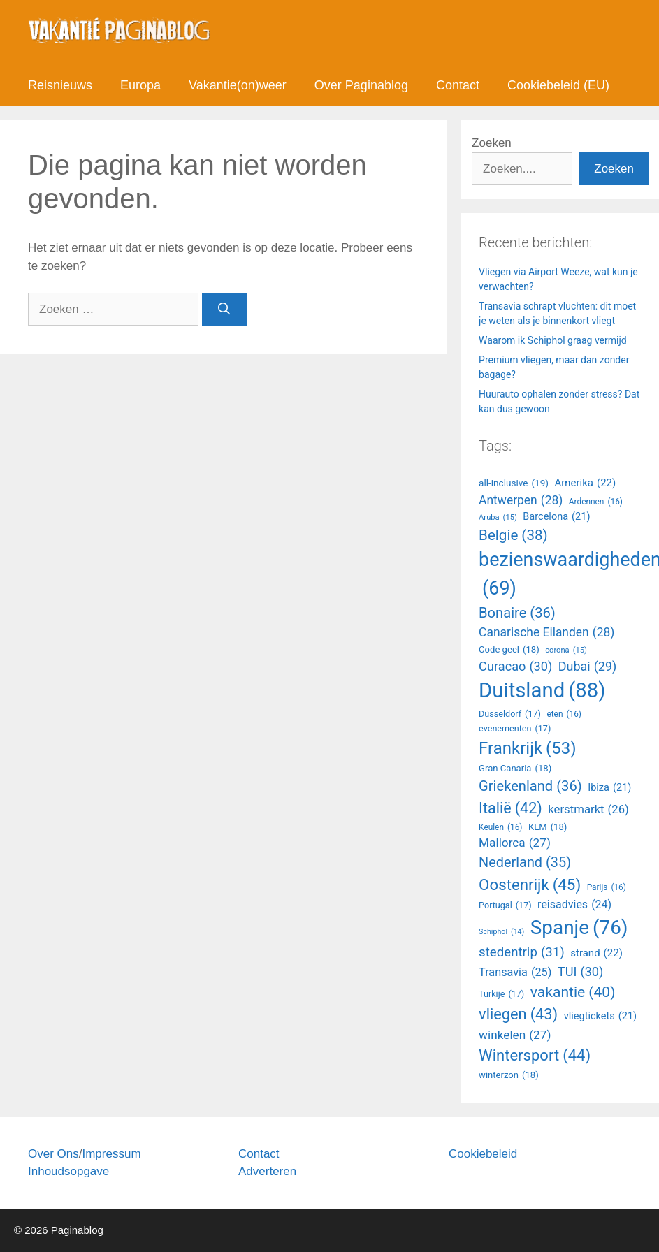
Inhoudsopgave (68, 1171)
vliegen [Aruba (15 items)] (518, 1014)
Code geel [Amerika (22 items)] (509, 650)
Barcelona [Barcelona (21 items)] (556, 517)
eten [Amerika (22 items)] (563, 714)
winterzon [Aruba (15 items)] (509, 1075)
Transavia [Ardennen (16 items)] (515, 972)
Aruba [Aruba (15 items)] (498, 518)
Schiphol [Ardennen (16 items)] (501, 932)
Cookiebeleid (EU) (558, 85)
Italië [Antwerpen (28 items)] (510, 808)
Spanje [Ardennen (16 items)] (579, 927)
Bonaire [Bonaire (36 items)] (517, 612)
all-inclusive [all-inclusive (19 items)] (514, 483)
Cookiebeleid (483, 1153)
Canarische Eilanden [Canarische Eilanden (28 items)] (546, 632)
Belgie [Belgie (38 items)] (513, 535)
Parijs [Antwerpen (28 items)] (606, 888)
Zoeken (492, 143)
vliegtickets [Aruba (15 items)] (600, 1016)
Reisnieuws (60, 85)
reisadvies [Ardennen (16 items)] (574, 904)
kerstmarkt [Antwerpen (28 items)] (588, 809)
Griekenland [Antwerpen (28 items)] (530, 786)
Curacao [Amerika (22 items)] (515, 666)
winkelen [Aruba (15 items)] (515, 1035)
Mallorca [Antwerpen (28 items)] (515, 843)
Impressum (111, 1153)
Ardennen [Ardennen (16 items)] (596, 502)
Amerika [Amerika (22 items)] (585, 483)
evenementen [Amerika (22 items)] (515, 729)
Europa (140, 85)
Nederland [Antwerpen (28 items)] (525, 862)
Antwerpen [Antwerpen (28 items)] (521, 500)
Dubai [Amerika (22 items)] (587, 666)
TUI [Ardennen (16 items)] (581, 971)
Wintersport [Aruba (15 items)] (535, 1055)
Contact (457, 85)
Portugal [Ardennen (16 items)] (505, 905)
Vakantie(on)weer (238, 85)
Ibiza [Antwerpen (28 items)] (609, 788)
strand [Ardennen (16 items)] (596, 953)
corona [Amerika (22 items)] (566, 651)
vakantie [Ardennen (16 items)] (573, 992)
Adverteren (267, 1171)
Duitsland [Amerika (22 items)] (542, 691)
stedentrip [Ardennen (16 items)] (522, 952)
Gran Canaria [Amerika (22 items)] (515, 769)
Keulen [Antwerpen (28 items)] (500, 828)
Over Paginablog (361, 85)
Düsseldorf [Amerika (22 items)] (510, 714)
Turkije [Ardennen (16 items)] (501, 994)
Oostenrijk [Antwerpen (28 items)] (530, 884)
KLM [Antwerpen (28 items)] (547, 827)
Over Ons (53, 1153)
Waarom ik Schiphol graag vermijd (553, 340)
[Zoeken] (224, 309)
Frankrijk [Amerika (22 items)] (528, 748)
